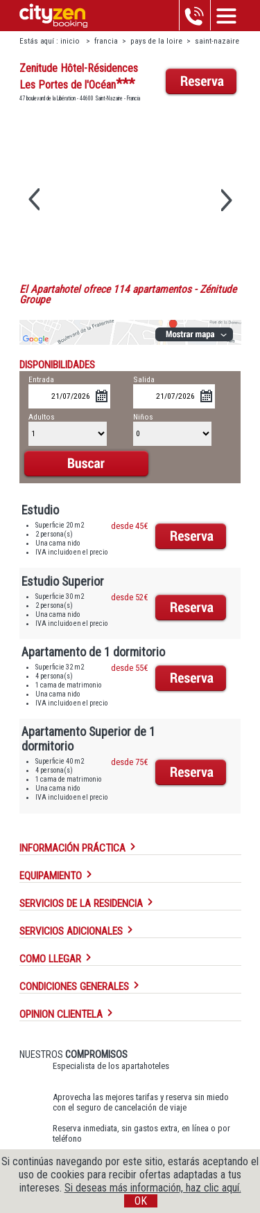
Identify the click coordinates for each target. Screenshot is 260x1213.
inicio (71, 41)
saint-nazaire (217, 41)
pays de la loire (156, 41)
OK (141, 1200)
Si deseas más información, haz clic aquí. (152, 1187)
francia (106, 41)
